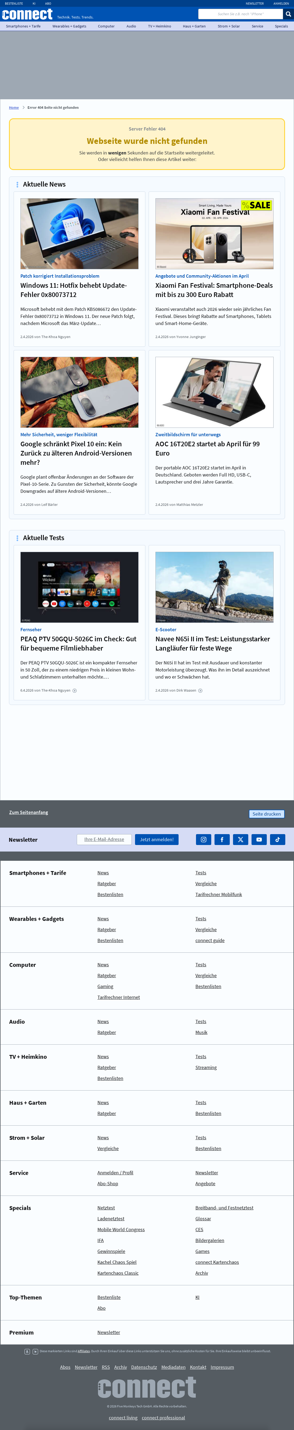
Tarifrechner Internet (118, 997)
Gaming (105, 986)
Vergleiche (206, 883)
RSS (106, 1367)
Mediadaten (173, 1367)
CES (199, 1229)
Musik (201, 1032)
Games (202, 1251)
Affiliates (84, 1351)
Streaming (206, 1067)
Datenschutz (144, 1367)
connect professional (163, 1418)
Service (257, 26)
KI (34, 3)
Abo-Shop (107, 1183)
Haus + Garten (194, 26)
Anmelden (281, 3)
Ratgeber (106, 883)
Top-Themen (25, 1297)
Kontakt (198, 1367)
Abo (48, 3)
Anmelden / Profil (115, 1172)
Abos (65, 1367)
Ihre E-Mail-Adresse (104, 839)
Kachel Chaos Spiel (117, 1262)
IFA (100, 1240)
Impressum (222, 1367)
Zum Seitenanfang (28, 812)
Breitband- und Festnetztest (224, 1208)
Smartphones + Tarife (23, 26)
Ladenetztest (110, 1218)
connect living (123, 1418)
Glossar (203, 1218)
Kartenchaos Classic (118, 1273)
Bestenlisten (110, 894)
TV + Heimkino (159, 26)
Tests (200, 872)
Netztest (106, 1208)
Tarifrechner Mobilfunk (218, 894)
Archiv (201, 1273)
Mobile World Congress (121, 1229)
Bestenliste (14, 3)
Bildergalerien (209, 1240)
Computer (106, 26)
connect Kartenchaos (217, 1262)
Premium (21, 1332)
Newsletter (255, 3)
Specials (20, 1208)
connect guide (210, 940)
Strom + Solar (229, 26)
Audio (131, 26)
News (103, 872)
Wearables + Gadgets (69, 26)
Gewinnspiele (111, 1251)
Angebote (205, 1183)
